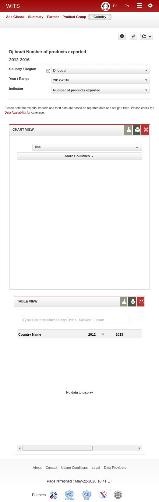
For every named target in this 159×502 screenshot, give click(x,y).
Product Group (74, 17)
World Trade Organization (103, 494)
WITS (13, 6)
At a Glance (15, 17)
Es (127, 6)
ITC (54, 494)
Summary (36, 17)
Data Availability (16, 112)
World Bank (119, 494)
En (115, 6)
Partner (53, 17)
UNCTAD (71, 494)
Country (100, 17)
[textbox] (75, 320)
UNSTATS (87, 494)
